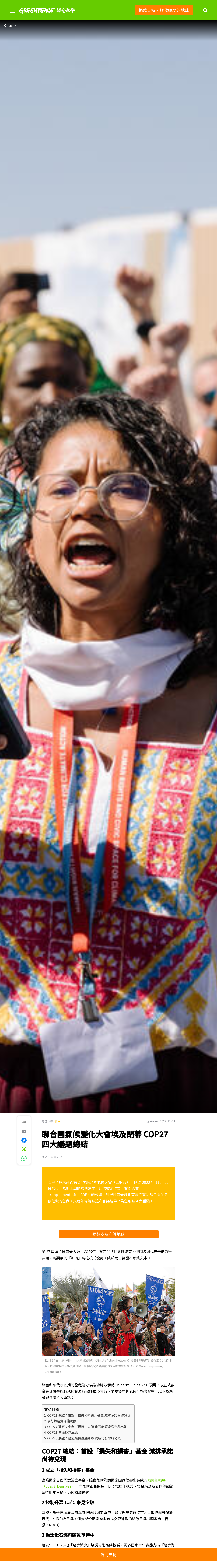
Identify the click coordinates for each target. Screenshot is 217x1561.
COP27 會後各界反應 (62, 1432)
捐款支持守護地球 (108, 1234)
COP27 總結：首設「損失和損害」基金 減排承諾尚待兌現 (88, 1415)
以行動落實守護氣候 (61, 1420)
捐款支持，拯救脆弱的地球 (164, 10)
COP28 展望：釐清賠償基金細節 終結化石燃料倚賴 (84, 1438)
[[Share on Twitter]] (24, 1149)
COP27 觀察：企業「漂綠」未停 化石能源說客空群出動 (87, 1426)
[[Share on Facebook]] (24, 1140)
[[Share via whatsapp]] (24, 1158)
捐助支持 (108, 1554)
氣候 (57, 1121)
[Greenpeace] (47, 16)
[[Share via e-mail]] (24, 1131)
